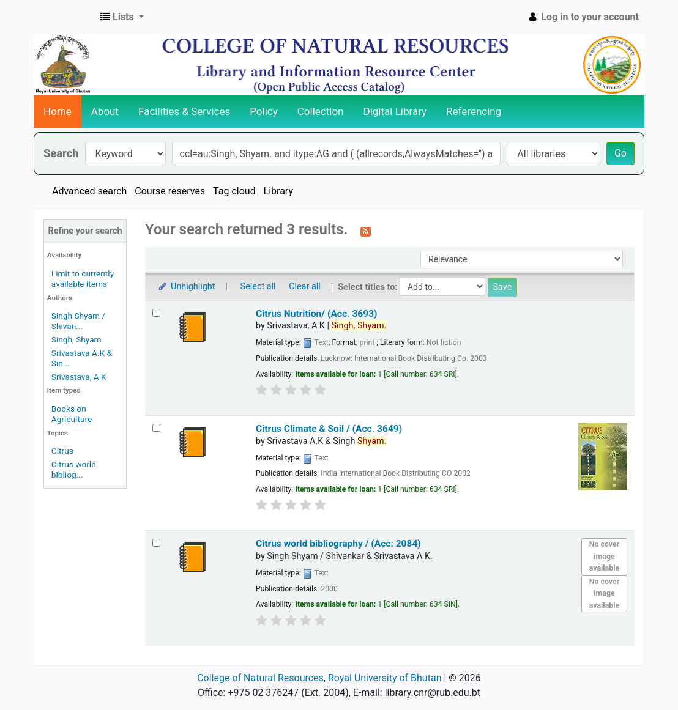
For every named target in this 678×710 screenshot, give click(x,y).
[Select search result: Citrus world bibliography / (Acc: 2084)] (156, 543)
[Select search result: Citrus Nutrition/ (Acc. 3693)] (156, 313)
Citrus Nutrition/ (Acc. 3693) (317, 313)
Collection (320, 111)
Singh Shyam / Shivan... (78, 321)
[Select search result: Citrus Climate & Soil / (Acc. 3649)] (156, 428)
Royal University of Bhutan (385, 678)
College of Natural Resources (260, 678)
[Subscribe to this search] (365, 230)
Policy (264, 111)
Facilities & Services (184, 111)
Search (61, 153)
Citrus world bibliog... (73, 469)
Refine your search (85, 231)
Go (620, 153)
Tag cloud (234, 191)
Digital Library (395, 111)
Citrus (62, 451)
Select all (258, 286)
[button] (122, 17)
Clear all (305, 286)
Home (57, 111)
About (105, 111)
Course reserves (170, 191)
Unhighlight (186, 286)
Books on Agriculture (71, 414)
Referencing (473, 111)
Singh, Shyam (76, 339)
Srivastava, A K (78, 377)
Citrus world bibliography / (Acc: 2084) (338, 543)
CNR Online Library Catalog (64, 17)
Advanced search (89, 191)
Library (278, 191)
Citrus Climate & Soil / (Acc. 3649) (329, 428)
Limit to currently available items (82, 278)
